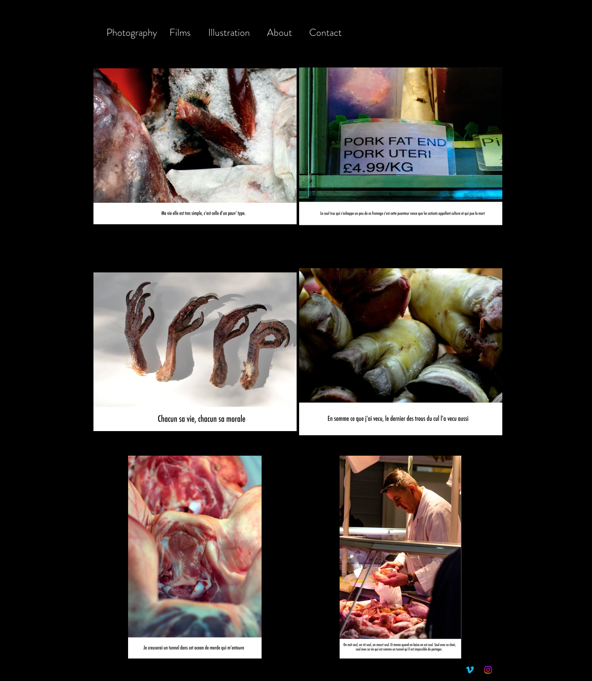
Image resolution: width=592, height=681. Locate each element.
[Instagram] (488, 670)
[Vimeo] (470, 670)
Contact (325, 32)
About (279, 32)
